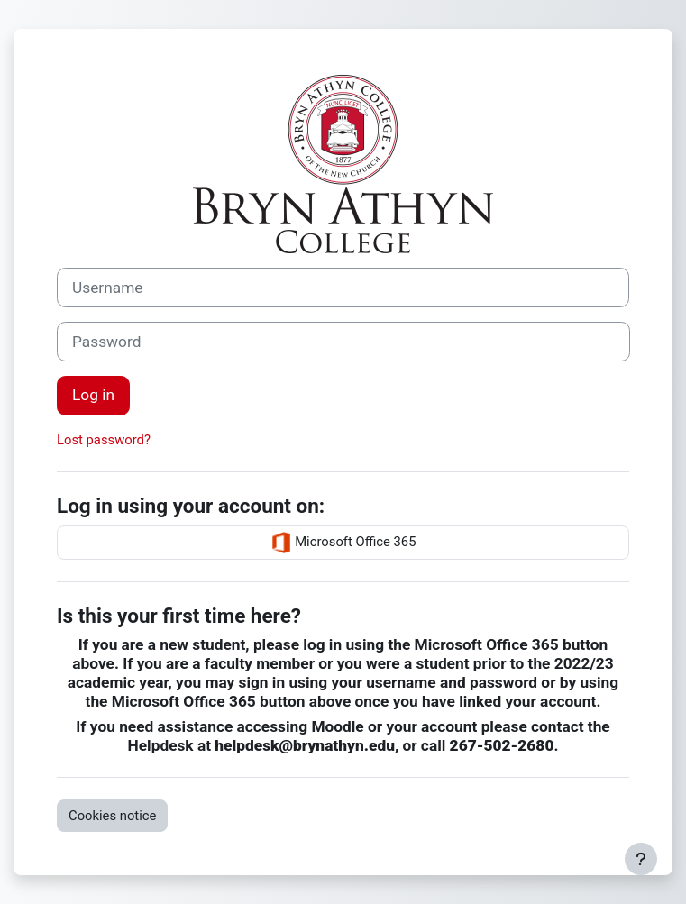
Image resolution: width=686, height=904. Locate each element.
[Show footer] (641, 859)
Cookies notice (112, 816)
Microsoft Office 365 (343, 542)
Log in (93, 395)
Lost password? (104, 440)
